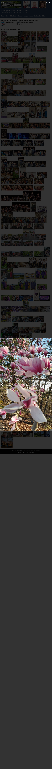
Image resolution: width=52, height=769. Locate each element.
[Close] (50, 2)
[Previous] (2, 384)
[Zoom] (46, 2)
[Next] (49, 384)
